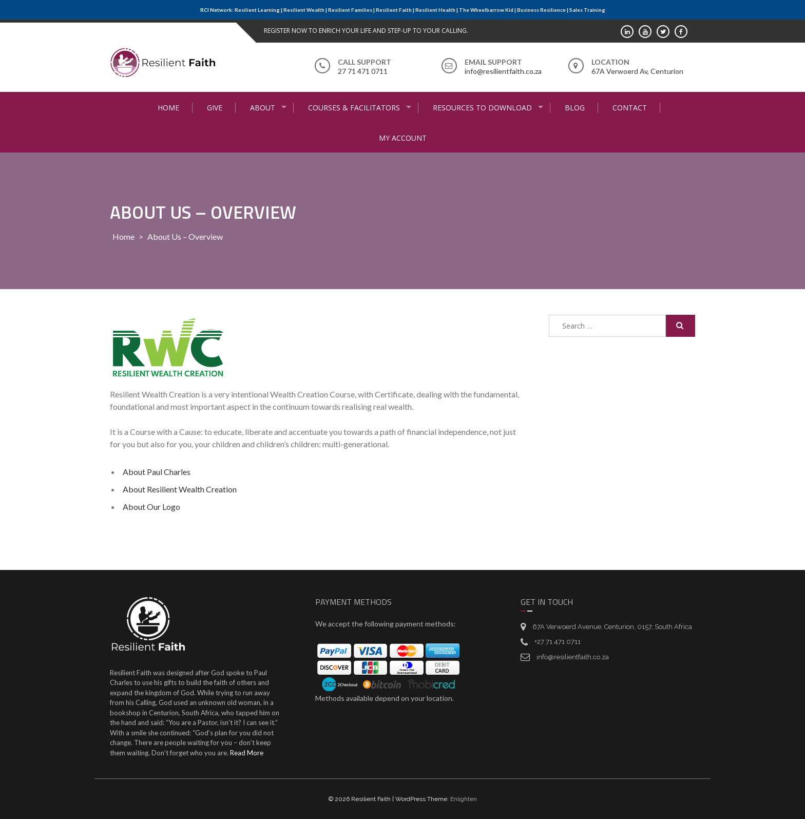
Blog (575, 107)
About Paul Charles (156, 472)
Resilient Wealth (303, 10)
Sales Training (587, 10)
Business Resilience (541, 10)
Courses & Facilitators (354, 107)
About (262, 107)
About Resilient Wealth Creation (180, 489)
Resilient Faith (394, 10)
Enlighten (463, 799)
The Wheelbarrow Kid (486, 10)
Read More (246, 753)
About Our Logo (151, 506)
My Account (403, 138)
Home (168, 107)
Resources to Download (482, 107)
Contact (629, 107)
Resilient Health (435, 10)
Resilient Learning (257, 10)
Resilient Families (350, 10)
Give (214, 107)
